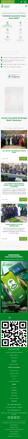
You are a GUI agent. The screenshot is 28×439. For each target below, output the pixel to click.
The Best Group (17, 436)
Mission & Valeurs (14, 355)
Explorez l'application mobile (14, 72)
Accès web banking (25, 1)
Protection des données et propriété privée (14, 429)
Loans (14, 378)
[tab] (7, 24)
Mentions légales (14, 425)
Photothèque (14, 390)
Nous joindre (14, 395)
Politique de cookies (14, 427)
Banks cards (14, 376)
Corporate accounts (14, 373)
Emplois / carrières (14, 364)
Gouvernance (14, 357)
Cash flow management (14, 381)
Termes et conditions (14, 431)
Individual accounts (14, 370)
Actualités (14, 387)
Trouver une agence (14, 398)
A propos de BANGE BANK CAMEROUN (14, 352)
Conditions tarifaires (14, 434)
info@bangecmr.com (16, 410)
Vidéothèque (14, 393)
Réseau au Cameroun (14, 361)
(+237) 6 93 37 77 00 (15, 404)
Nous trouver (21, 2)
